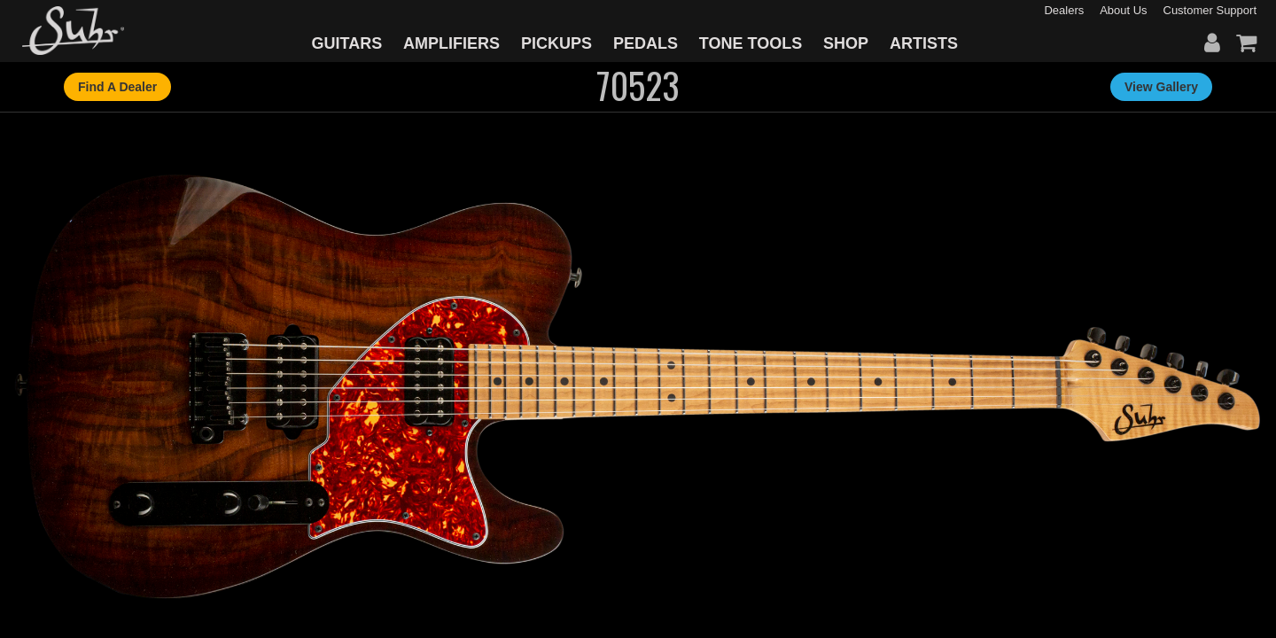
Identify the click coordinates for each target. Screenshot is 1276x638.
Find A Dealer (117, 87)
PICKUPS (556, 43)
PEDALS (645, 43)
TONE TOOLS (750, 43)
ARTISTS (924, 43)
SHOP (845, 43)
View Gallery (1161, 87)
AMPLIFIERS (451, 43)
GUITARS (347, 43)
